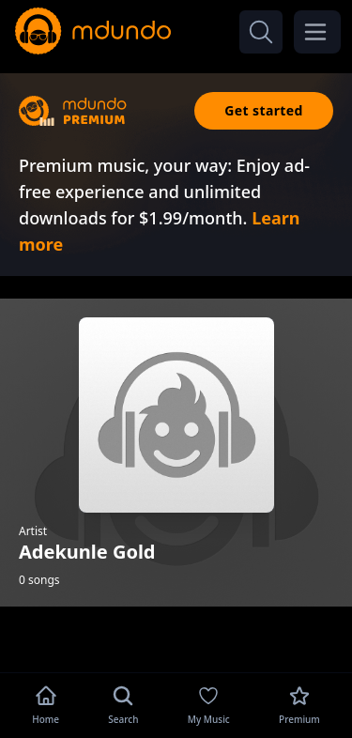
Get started (263, 110)
